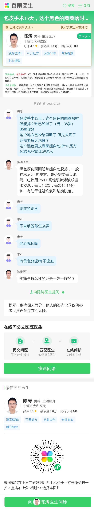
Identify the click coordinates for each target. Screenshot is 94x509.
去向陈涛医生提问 (47, 292)
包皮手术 (21, 74)
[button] (70, 5)
